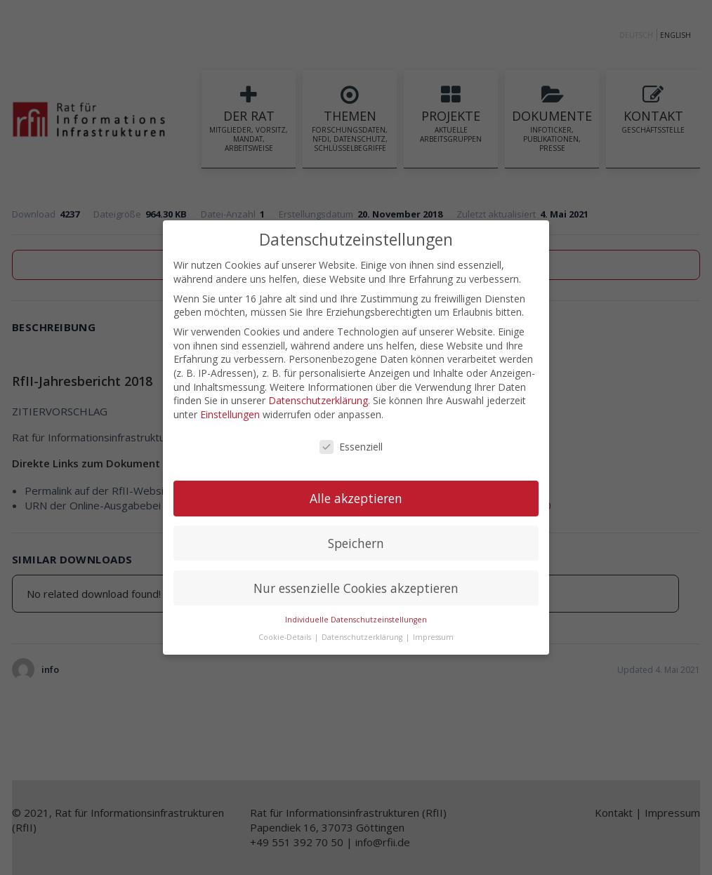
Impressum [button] (433, 636)
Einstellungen (230, 413)
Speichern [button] (356, 542)
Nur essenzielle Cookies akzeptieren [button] (356, 587)
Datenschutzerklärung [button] (363, 636)
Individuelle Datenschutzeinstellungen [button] (356, 619)
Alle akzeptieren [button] (356, 497)
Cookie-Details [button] (285, 636)
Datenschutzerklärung (318, 399)
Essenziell (351, 446)
